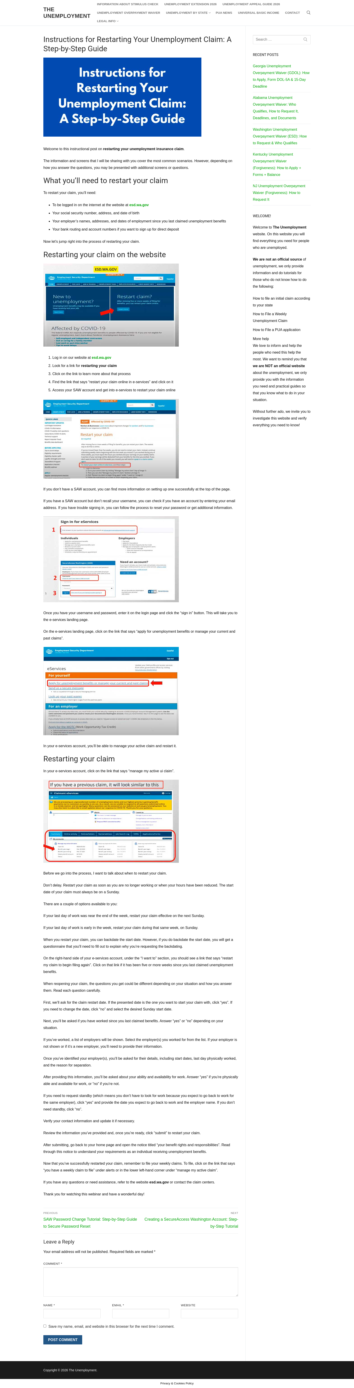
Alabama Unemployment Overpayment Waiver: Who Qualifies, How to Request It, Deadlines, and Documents (276, 108)
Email (118, 1305)
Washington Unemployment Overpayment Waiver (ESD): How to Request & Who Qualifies (280, 136)
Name (49, 1305)
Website (188, 1305)
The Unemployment (67, 12)
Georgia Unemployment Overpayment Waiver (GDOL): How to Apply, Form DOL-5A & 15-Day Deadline (281, 76)
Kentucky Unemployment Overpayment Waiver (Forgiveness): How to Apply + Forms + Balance (277, 164)
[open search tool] (309, 13)
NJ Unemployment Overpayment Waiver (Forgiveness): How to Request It (279, 192)
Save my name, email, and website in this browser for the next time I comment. (111, 1326)
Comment (52, 1263)
